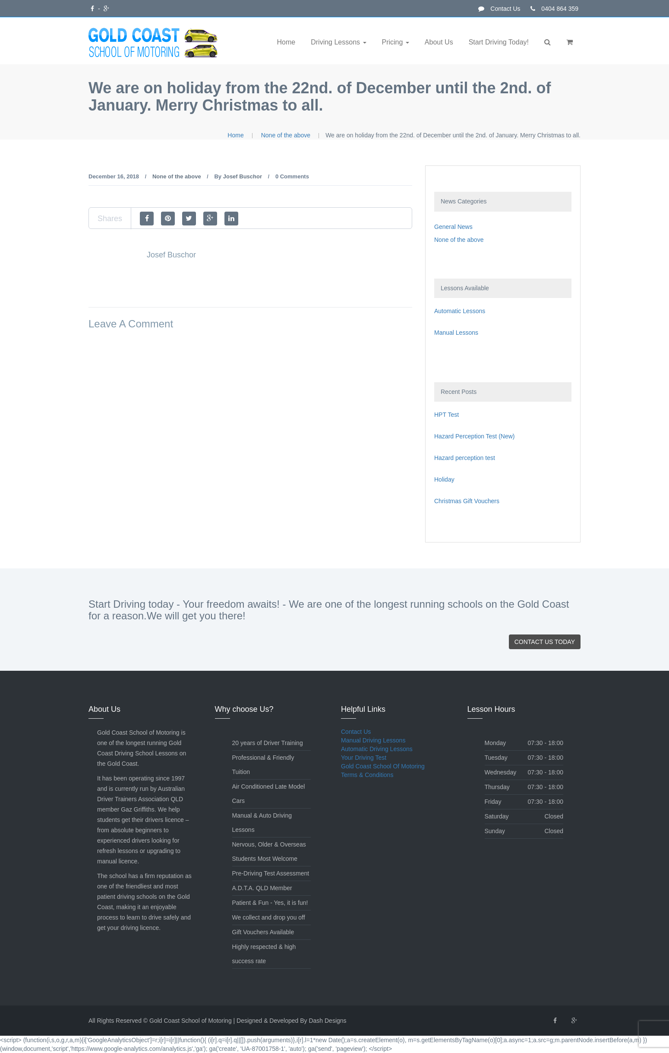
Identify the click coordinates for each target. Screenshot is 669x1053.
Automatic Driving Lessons (377, 748)
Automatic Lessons (459, 311)
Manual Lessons (456, 332)
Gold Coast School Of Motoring (383, 766)
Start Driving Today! (499, 42)
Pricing (393, 42)
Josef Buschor (242, 176)
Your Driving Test (363, 757)
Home (286, 42)
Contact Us (499, 8)
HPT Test (446, 414)
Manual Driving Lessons (373, 740)
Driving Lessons (336, 42)
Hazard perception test (464, 457)
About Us (439, 42)
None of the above (285, 135)
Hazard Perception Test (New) (474, 436)
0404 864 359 (554, 8)
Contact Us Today (544, 641)
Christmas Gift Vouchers (466, 501)
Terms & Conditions (367, 774)
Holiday (444, 479)
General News (453, 226)
